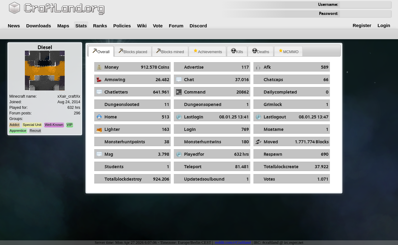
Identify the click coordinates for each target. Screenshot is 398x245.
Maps (63, 25)
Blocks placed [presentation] (132, 51)
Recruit (35, 130)
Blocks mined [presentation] (170, 51)
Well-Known (54, 125)
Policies (122, 25)
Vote (158, 25)
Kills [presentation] (237, 51)
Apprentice (18, 130)
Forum (176, 25)
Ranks (100, 25)
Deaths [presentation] (260, 51)
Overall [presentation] (100, 51)
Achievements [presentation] (207, 51)
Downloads (38, 25)
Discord (198, 25)
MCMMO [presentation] (288, 51)
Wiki (142, 25)
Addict (14, 125)
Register (362, 25)
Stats (81, 25)
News (14, 25)
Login (383, 25)
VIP (69, 125)
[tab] (101, 51)
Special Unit (32, 125)
